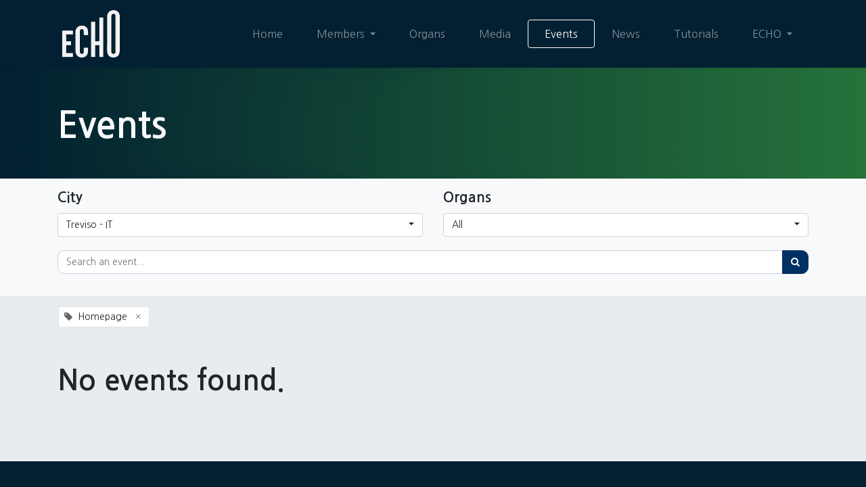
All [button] (457, 224)
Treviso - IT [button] (89, 224)
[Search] (795, 262)
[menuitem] (267, 34)
